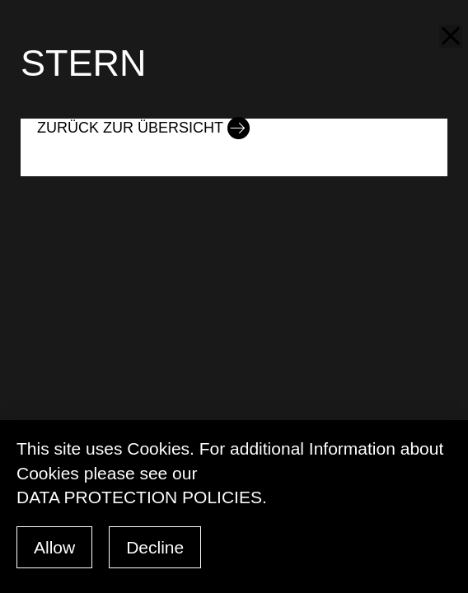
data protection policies (139, 497)
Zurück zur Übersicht (130, 127)
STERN (84, 63)
